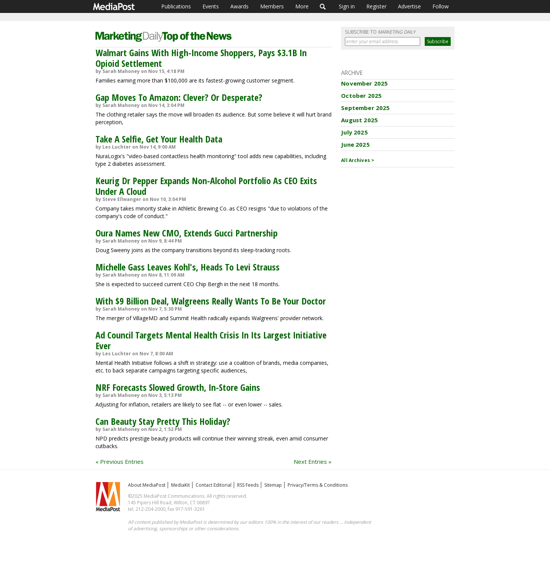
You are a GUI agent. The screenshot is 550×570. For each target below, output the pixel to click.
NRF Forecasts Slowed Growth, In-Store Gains (177, 387)
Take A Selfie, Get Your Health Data (158, 139)
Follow (440, 6)
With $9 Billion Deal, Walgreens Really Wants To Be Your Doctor (210, 301)
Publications (176, 6)
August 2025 (359, 120)
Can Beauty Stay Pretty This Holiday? (162, 421)
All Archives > (357, 160)
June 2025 (355, 144)
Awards (239, 6)
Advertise (409, 6)
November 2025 (364, 83)
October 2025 (361, 95)
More (302, 6)
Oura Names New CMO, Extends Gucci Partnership (186, 233)
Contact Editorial (213, 485)
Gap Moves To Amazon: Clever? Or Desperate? (178, 97)
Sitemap (273, 485)
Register (376, 6)
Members (272, 6)
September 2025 (365, 108)
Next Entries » (313, 461)
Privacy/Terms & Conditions (318, 485)
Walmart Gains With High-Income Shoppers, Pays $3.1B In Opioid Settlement (201, 58)
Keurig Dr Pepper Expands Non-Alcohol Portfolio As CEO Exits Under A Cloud (206, 186)
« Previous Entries (119, 461)
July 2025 (354, 132)
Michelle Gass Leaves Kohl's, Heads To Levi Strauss (187, 267)
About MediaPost (146, 485)
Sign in (347, 6)
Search (323, 6)
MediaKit (180, 485)
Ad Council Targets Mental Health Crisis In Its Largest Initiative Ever (211, 340)
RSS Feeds (248, 485)
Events (210, 6)
